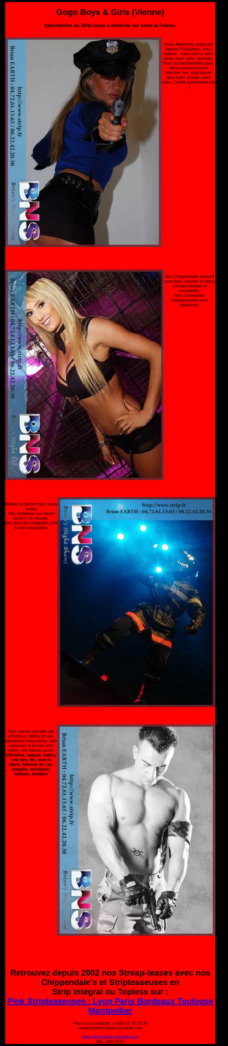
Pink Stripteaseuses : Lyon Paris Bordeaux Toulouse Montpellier (110, 1006)
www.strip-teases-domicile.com (110, 1036)
